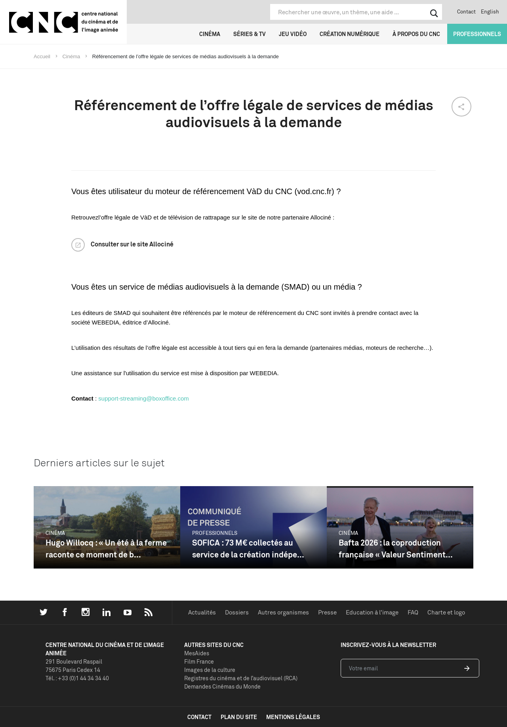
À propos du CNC (416, 34)
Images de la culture (209, 669)
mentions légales (293, 717)
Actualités (202, 612)
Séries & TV (249, 34)
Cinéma (209, 34)
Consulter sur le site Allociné (132, 244)
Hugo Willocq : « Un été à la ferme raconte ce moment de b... (106, 548)
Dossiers (237, 612)
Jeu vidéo (293, 34)
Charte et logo (446, 612)
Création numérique (349, 34)
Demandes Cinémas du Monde (222, 686)
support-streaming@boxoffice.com (143, 398)
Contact (466, 11)
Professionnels (477, 34)
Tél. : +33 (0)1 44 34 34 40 (77, 678)
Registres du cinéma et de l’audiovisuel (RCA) (240, 678)
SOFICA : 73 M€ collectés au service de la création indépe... (248, 548)
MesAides (196, 653)
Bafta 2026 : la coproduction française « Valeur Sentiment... (396, 548)
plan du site (239, 717)
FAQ (413, 612)
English (490, 11)
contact (199, 717)
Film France (199, 661)
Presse (327, 612)
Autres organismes (283, 612)
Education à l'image (372, 612)
